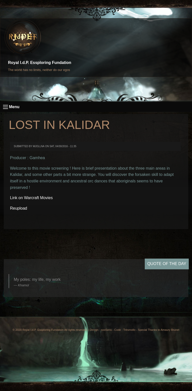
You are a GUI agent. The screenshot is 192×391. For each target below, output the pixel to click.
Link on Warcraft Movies (31, 198)
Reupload (18, 208)
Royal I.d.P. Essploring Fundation (39, 62)
